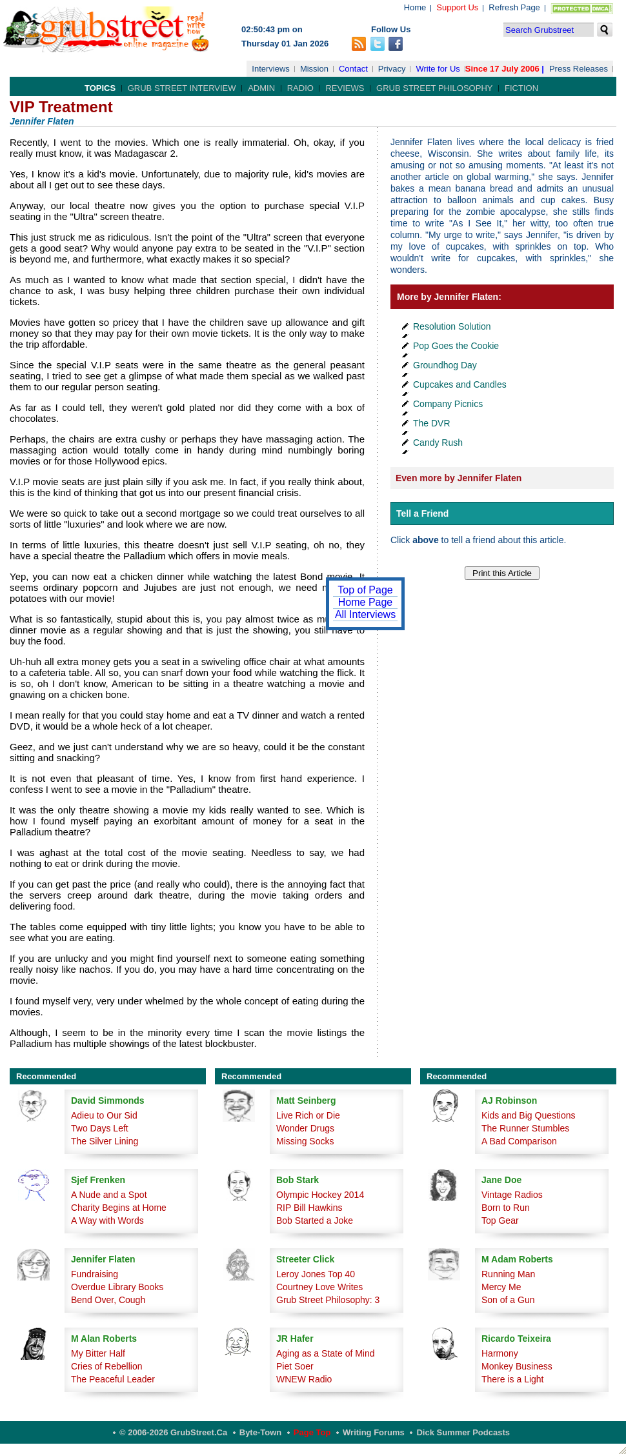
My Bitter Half (98, 1353)
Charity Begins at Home (119, 1207)
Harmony (499, 1353)
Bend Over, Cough (108, 1300)
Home (415, 7)
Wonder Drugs (305, 1128)
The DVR (431, 423)
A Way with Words (107, 1220)
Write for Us (437, 69)
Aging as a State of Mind (325, 1353)
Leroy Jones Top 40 (315, 1274)
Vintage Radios (512, 1195)
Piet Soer (295, 1366)
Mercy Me (501, 1287)
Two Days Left (99, 1128)
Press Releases (578, 69)
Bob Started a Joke (314, 1220)
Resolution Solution (452, 326)
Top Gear (500, 1220)
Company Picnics (448, 404)
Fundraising (94, 1274)
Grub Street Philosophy (434, 88)
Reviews (344, 88)
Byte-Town (260, 1432)
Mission (314, 69)
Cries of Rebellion (107, 1366)
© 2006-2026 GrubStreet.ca (173, 1432)
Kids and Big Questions (528, 1115)
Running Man (508, 1274)
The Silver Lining (104, 1141)
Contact (353, 69)
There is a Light (512, 1379)
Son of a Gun (508, 1300)
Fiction (521, 88)
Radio (300, 88)
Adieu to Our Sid (104, 1115)
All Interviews (365, 614)
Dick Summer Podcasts (463, 1432)
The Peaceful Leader (113, 1379)
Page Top (312, 1432)
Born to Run (505, 1207)
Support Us (457, 7)
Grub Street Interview (182, 88)
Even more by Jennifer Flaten (458, 478)
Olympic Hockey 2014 (320, 1195)
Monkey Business (516, 1366)
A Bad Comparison (519, 1141)
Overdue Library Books (117, 1287)
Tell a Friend (422, 513)
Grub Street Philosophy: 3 (327, 1300)
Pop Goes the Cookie (456, 346)
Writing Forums (374, 1432)
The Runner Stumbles (525, 1128)
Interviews (271, 69)
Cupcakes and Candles (460, 384)
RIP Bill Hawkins (309, 1207)
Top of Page (365, 589)
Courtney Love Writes (319, 1287)
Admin (261, 88)
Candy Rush (438, 442)
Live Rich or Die (308, 1115)
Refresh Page (514, 7)
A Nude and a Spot (109, 1195)
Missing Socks (305, 1141)
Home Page (365, 602)
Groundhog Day (445, 365)
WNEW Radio (304, 1379)
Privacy (392, 69)
